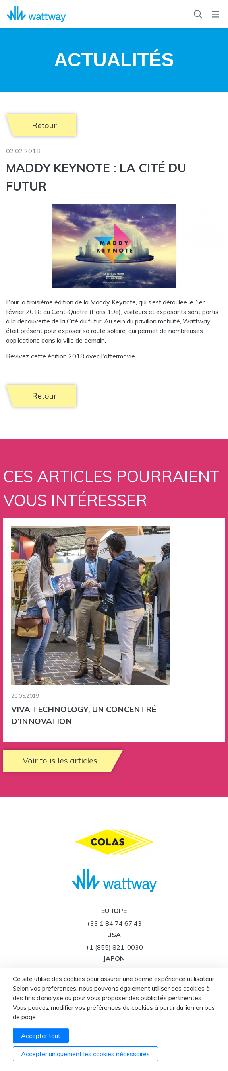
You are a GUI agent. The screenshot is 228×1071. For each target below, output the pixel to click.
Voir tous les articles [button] (60, 760)
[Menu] (215, 14)
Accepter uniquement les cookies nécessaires (85, 1054)
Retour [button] (44, 125)
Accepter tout (40, 1036)
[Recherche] (198, 14)
